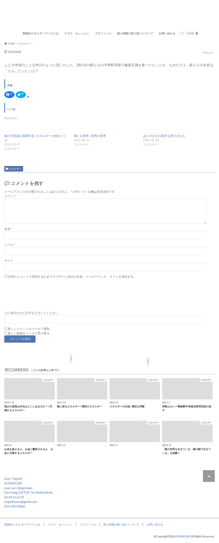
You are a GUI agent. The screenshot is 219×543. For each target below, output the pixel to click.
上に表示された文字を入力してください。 (32, 313)
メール (9, 245)
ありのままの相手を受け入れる (164, 136)
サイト (8, 260)
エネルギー (15, 168)
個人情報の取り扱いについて (135, 33)
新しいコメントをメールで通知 (29, 328)
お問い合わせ (167, 33)
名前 (8, 229)
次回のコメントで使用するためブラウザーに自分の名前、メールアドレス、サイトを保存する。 (72, 276)
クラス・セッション (76, 33)
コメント (10, 196)
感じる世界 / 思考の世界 (90, 136)
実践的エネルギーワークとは (40, 33)
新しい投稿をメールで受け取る (29, 333)
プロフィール (103, 33)
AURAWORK (182, 536)
